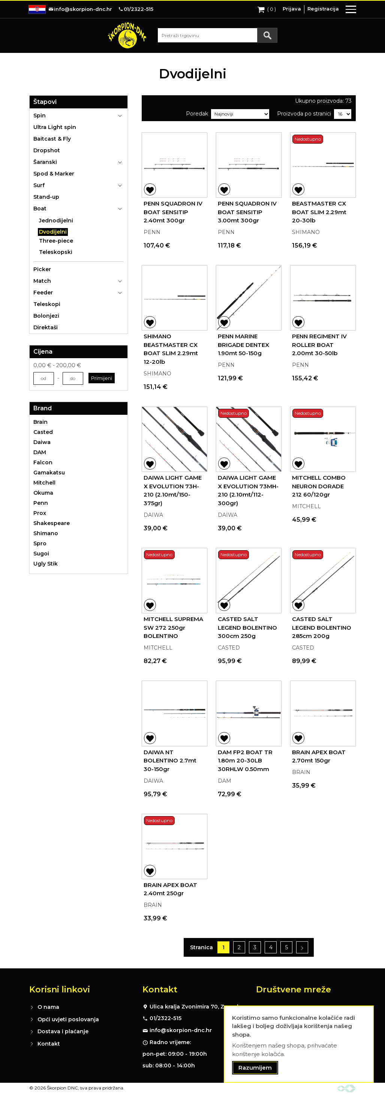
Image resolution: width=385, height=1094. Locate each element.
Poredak (197, 113)
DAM (39, 452)
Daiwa (42, 442)
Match (42, 281)
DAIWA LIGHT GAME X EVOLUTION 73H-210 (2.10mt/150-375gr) (173, 490)
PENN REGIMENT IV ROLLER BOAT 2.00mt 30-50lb (319, 345)
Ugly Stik (45, 563)
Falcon (42, 462)
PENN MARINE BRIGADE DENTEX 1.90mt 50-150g (243, 345)
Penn (40, 503)
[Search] (267, 35)
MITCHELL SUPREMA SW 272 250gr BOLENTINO (173, 627)
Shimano (45, 533)
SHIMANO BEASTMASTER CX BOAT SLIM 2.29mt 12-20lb (171, 349)
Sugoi (41, 553)
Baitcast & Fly (52, 138)
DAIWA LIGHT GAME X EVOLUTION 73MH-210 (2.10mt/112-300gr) (248, 490)
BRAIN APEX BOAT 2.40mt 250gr (170, 889)
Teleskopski (55, 252)
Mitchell (44, 482)
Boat (39, 208)
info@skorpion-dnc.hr (181, 1030)
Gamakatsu (49, 472)
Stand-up (46, 197)
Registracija (323, 9)
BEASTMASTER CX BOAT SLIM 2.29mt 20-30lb (319, 212)
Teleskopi (46, 304)
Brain (40, 422)
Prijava (292, 9)
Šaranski (45, 162)
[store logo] (127, 35)
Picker (42, 269)
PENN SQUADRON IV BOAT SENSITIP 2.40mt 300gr (173, 212)
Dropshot (46, 150)
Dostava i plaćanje (62, 1031)
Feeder (43, 292)
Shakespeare (51, 523)
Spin (39, 115)
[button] (150, 189)
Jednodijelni (56, 220)
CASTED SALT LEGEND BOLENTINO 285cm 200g (321, 627)
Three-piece (56, 240)
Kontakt (48, 1043)
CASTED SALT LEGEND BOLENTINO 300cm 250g (247, 627)
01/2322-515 (165, 1018)
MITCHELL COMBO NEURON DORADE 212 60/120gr (319, 486)
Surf (39, 185)
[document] (299, 1044)
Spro (39, 543)
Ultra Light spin (54, 127)
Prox (39, 513)
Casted (43, 432)
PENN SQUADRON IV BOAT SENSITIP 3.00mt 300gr (247, 212)
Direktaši (45, 327)
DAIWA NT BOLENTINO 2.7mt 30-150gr (170, 761)
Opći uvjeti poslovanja (68, 1019)
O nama (48, 1007)
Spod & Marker (53, 173)
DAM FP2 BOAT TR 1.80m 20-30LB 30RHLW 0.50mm (245, 761)
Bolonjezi (46, 315)
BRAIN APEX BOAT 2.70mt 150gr (319, 756)
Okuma (43, 492)
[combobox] (217, 35)
